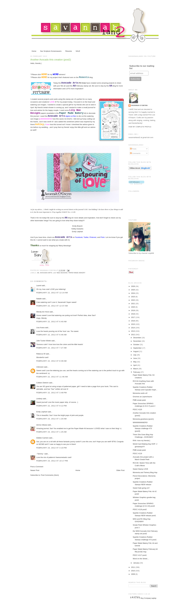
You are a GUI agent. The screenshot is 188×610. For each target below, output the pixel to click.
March (136, 369)
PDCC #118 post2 (140, 509)
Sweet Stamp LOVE (140, 469)
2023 (133, 297)
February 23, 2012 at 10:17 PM (52, 461)
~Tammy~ (40, 454)
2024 (133, 293)
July (135, 355)
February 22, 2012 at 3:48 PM (51, 393)
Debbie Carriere (42, 438)
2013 (133, 331)
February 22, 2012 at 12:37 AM (52, 306)
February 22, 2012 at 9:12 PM (51, 406)
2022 (133, 300)
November (137, 341)
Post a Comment (36, 467)
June (135, 358)
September (137, 348)
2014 (133, 328)
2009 (133, 574)
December (137, 338)
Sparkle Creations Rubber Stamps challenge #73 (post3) (143, 428)
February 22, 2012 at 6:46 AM (51, 335)
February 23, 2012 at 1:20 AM (51, 419)
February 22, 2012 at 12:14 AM (52, 293)
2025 (133, 290)
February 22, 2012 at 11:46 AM (52, 377)
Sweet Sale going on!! (141, 488)
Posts (133, 149)
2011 (133, 567)
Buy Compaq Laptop (148, 598)
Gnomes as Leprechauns (142, 397)
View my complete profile (139, 127)
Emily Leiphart (41, 412)
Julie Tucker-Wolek (43, 341)
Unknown (39, 367)
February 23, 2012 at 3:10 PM (51, 448)
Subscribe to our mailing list (141, 67)
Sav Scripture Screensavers (51, 51)
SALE (78, 51)
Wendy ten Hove (42, 312)
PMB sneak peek (139, 400)
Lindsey (39, 399)
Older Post (120, 470)
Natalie (39, 299)
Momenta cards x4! (140, 393)
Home (34, 51)
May (135, 362)
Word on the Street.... (141, 559)
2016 (133, 321)
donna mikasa (41, 425)
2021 (133, 304)
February (137, 372)
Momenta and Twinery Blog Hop (145, 472)
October (136, 345)
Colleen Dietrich (42, 383)
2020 (133, 307)
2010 (133, 571)
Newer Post (34, 470)
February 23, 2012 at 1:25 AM (51, 432)
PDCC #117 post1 (140, 555)
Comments (135, 153)
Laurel (38, 286)
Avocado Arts (46, 273)
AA (38, 273)
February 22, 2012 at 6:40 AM (51, 322)
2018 (133, 314)
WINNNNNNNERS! (140, 422)
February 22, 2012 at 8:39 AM (51, 361)
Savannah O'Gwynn (139, 105)
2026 (133, 286)
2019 (133, 310)
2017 (133, 317)
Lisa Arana (40, 328)
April (135, 365)
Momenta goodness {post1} (143, 419)
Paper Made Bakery (77, 273)
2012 (133, 335)
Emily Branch (77, 226)
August (136, 351)
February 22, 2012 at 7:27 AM (51, 348)
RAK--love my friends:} (141, 440)
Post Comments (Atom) (50, 475)
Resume (68, 51)
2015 (133, 324)
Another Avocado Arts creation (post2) (50, 59)
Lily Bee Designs (60, 273)
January (136, 563)
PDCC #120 (137, 409)
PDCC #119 (137, 453)
